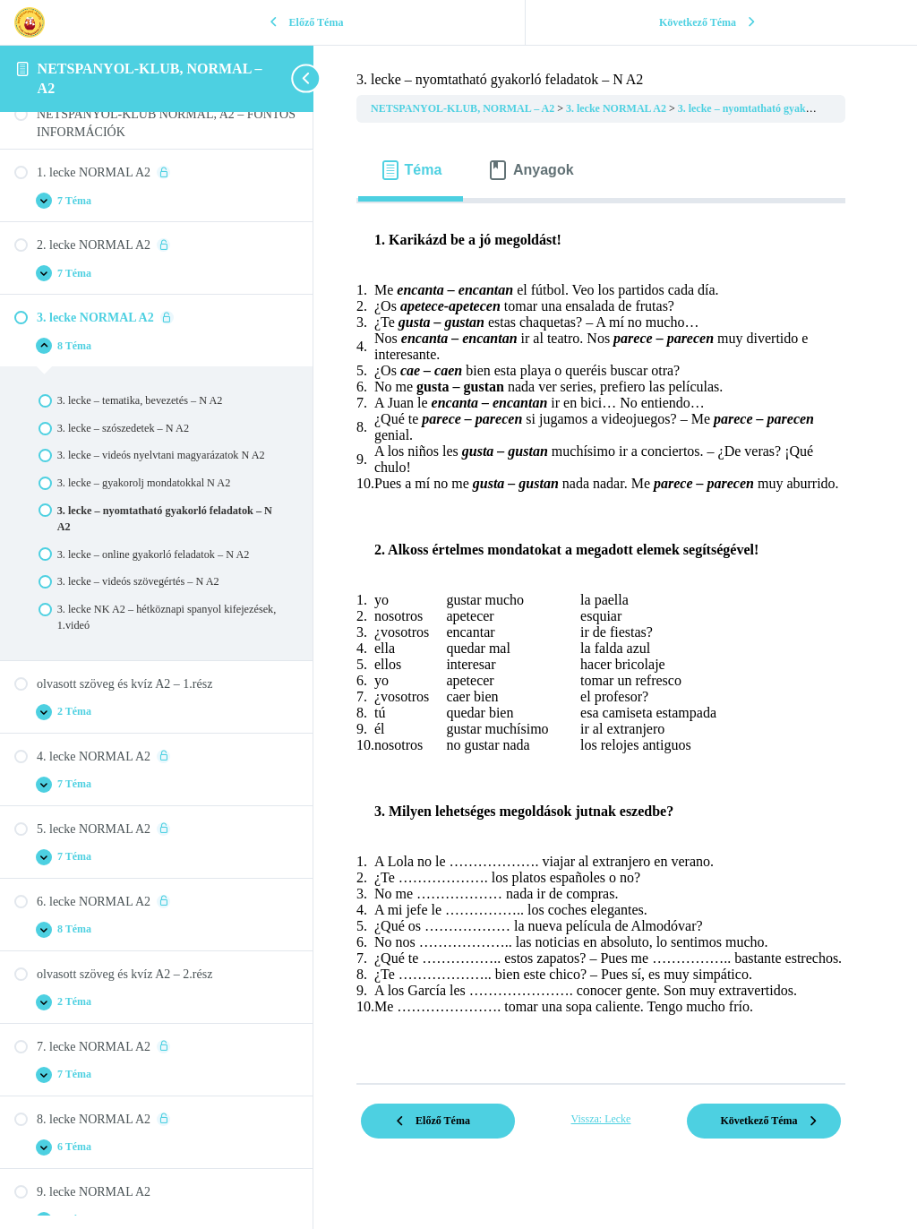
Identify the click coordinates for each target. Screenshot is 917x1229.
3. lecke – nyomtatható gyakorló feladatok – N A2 (791, 108)
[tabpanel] (600, 636)
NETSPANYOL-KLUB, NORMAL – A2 (464, 108)
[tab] (410, 170)
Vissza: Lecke (601, 1119)
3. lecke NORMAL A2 (617, 108)
